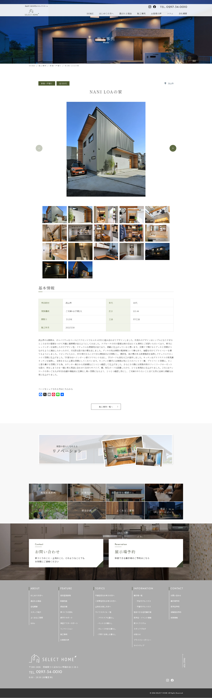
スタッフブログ (140, 628)
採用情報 (174, 617)
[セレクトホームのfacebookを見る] (154, 6)
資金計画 (63, 606)
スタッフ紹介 (36, 612)
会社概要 (183, 13)
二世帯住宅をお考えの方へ (105, 601)
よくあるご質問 (37, 617)
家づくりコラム (140, 623)
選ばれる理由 (125, 13)
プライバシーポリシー (142, 640)
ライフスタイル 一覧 (103, 612)
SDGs (33, 623)
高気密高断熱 (65, 595)
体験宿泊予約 (176, 612)
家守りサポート (66, 617)
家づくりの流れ (66, 612)
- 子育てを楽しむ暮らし (106, 634)
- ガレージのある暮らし (106, 628)
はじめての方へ (106, 13)
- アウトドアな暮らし (105, 617)
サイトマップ (139, 645)
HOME (90, 13)
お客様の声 (156, 13)
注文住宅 (63, 83)
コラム (170, 13)
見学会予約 (175, 606)
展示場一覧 (138, 595)
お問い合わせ (176, 595)
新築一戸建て (46, 83)
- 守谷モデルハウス (143, 601)
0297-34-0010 (176, 7)
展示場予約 (175, 601)
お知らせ (137, 634)
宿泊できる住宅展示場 (142, 612)
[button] (173, 148)
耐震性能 (63, 601)
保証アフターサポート (69, 623)
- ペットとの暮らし (104, 623)
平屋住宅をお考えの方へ (105, 595)
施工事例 (141, 13)
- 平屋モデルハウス (143, 606)
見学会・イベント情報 (142, 617)
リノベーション (66, 628)
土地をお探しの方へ (103, 606)
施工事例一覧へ (106, 406)
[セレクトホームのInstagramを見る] (149, 6)
